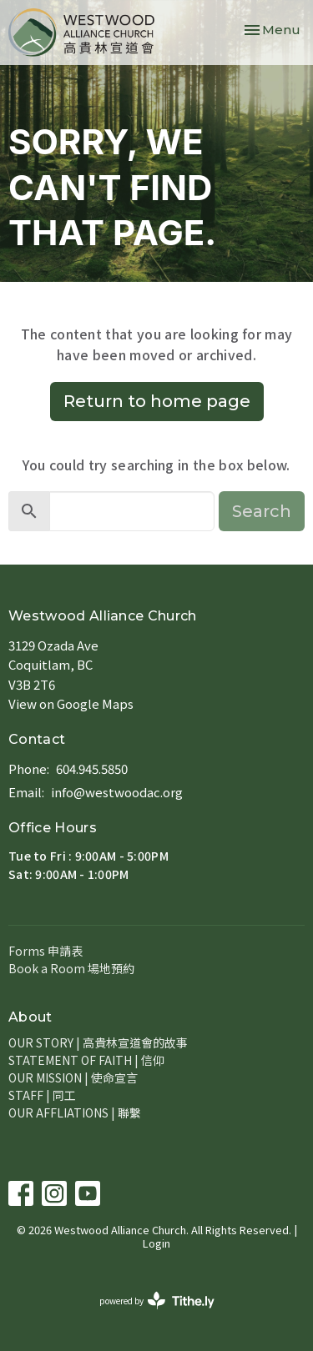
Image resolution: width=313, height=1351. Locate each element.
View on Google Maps (71, 703)
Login (156, 1243)
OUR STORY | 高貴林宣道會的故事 (98, 1042)
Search (261, 511)
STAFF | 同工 (42, 1095)
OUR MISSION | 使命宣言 (73, 1077)
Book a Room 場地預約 (71, 968)
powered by (157, 1300)
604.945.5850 (92, 768)
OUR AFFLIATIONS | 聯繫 (74, 1112)
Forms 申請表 (45, 950)
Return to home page (156, 401)
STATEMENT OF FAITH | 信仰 (86, 1060)
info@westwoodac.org (117, 792)
